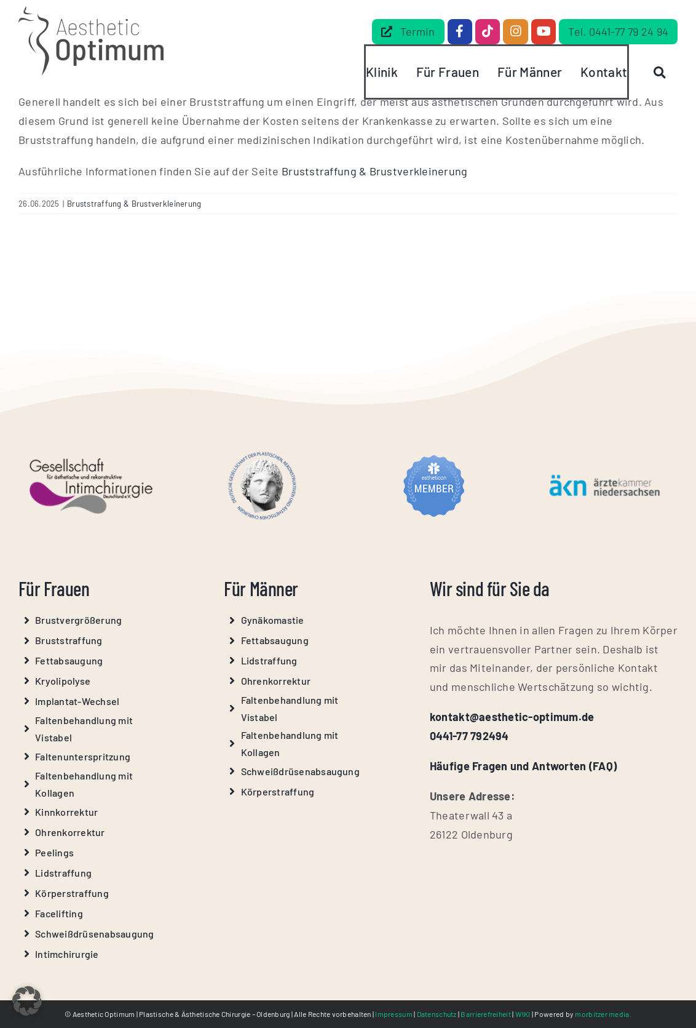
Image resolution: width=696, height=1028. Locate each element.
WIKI (523, 1014)
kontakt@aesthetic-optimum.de (512, 716)
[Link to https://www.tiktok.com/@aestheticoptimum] (487, 31)
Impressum (393, 1014)
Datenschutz (437, 1014)
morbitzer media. (603, 1014)
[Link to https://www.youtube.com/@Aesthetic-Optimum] (543, 31)
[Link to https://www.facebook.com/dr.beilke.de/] (460, 31)
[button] (27, 1001)
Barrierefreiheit (485, 1014)
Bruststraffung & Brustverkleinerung (374, 171)
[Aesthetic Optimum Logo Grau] (91, 11)
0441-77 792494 (469, 736)
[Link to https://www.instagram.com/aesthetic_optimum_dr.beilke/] (515, 31)
